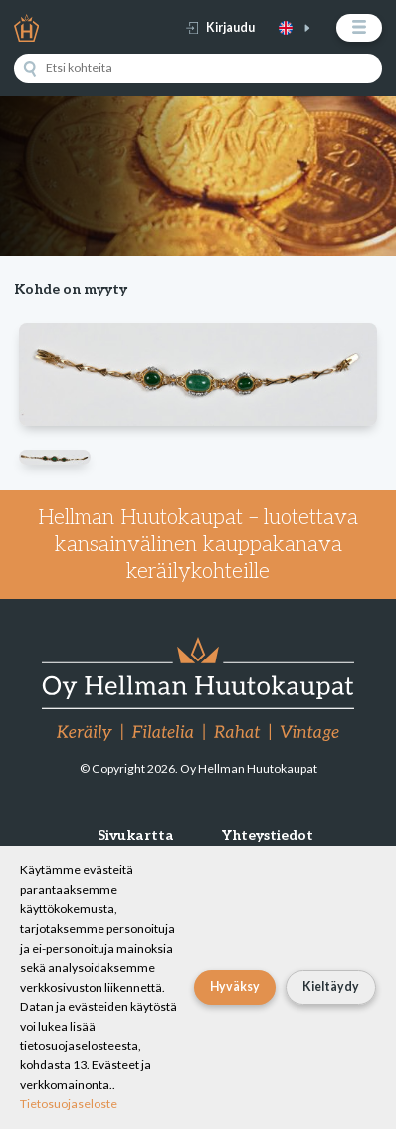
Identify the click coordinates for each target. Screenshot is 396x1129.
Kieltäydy (330, 986)
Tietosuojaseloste (68, 1103)
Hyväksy (235, 986)
